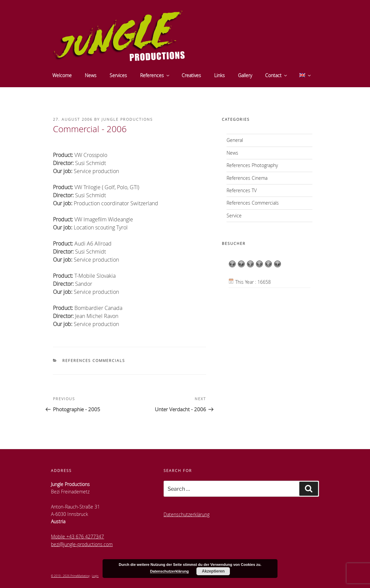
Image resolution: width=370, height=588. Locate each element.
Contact (276, 75)
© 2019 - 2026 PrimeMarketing (70, 576)
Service (234, 215)
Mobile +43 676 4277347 (77, 536)
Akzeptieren (213, 571)
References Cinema (247, 178)
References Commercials (93, 360)
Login (95, 576)
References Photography (252, 165)
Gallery (245, 75)
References (155, 75)
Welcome (62, 75)
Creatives (191, 75)
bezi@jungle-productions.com (82, 544)
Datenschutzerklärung (186, 514)
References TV (242, 190)
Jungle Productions (127, 119)
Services (118, 75)
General (235, 140)
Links (219, 75)
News (91, 75)
